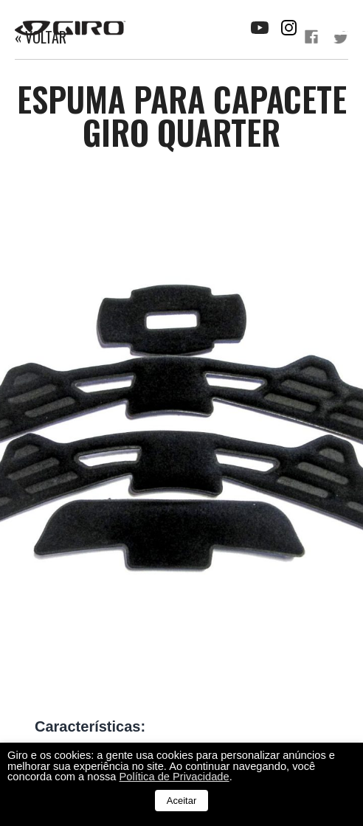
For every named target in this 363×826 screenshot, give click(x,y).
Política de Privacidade (174, 776)
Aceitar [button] (181, 800)
